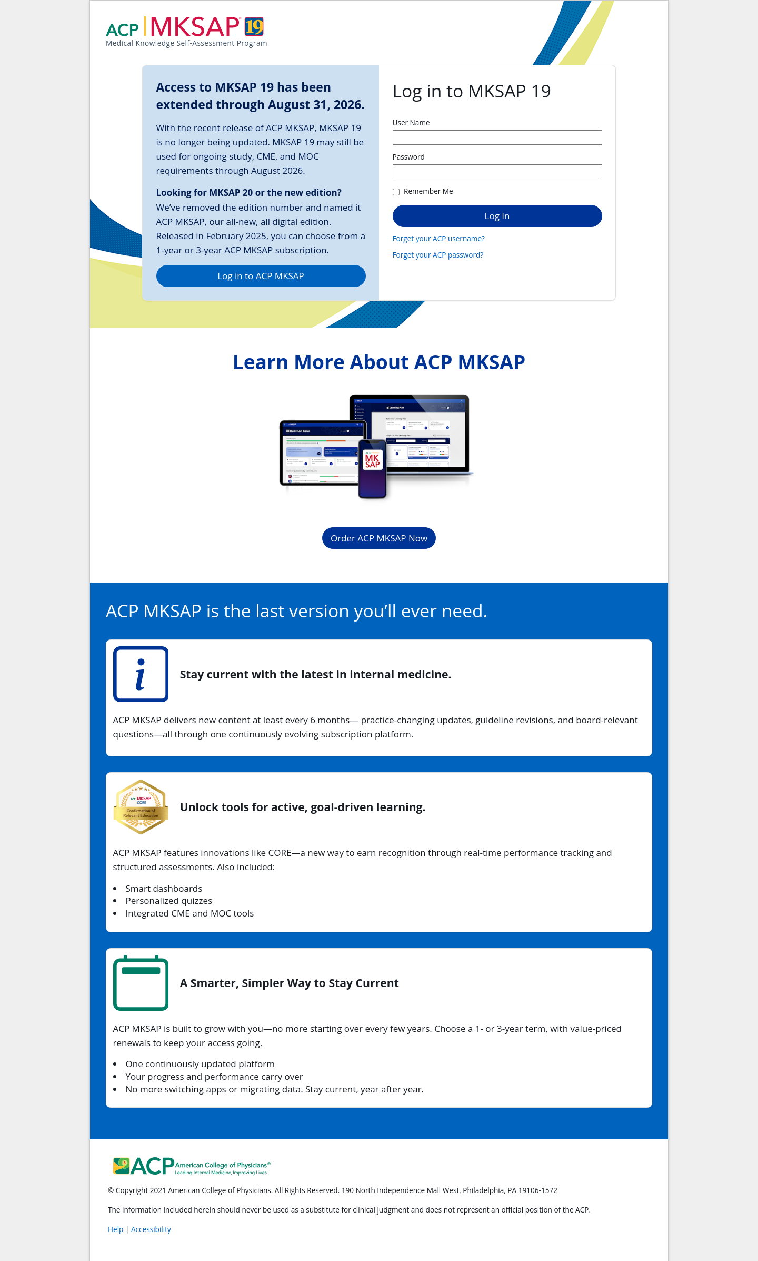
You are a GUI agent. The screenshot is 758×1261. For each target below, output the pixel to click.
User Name (411, 122)
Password (409, 157)
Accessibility (151, 1229)
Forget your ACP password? (438, 254)
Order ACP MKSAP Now (379, 538)
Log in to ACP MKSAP (260, 276)
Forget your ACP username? (439, 238)
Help (116, 1229)
